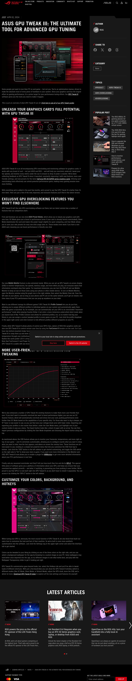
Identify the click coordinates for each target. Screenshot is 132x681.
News (97, 68)
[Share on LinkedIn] (110, 50)
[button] (40, 1)
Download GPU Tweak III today (25, 574)
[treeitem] (22, 623)
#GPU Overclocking (103, 93)
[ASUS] (107, 2)
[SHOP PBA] (28, 4)
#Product (99, 88)
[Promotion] (89, 1)
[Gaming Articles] (18, 670)
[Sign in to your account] (121, 3)
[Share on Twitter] (102, 50)
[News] (29, 670)
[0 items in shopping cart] (126, 3)
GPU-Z (68, 463)
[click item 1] (66, 653)
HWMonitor (48, 454)
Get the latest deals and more (98, 675)
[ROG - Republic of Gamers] (14, 3)
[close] (99, 333)
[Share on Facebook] (95, 50)
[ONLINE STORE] (29, 1)
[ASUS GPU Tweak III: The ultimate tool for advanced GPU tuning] (58, 670)
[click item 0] (64, 653)
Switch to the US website (78, 343)
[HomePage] (7, 670)
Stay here (53, 343)
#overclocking (101, 98)
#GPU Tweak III (115, 88)
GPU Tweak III (73, 94)
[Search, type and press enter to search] (117, 2)
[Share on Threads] (117, 50)
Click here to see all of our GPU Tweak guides (57, 103)
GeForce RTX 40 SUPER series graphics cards (53, 179)
